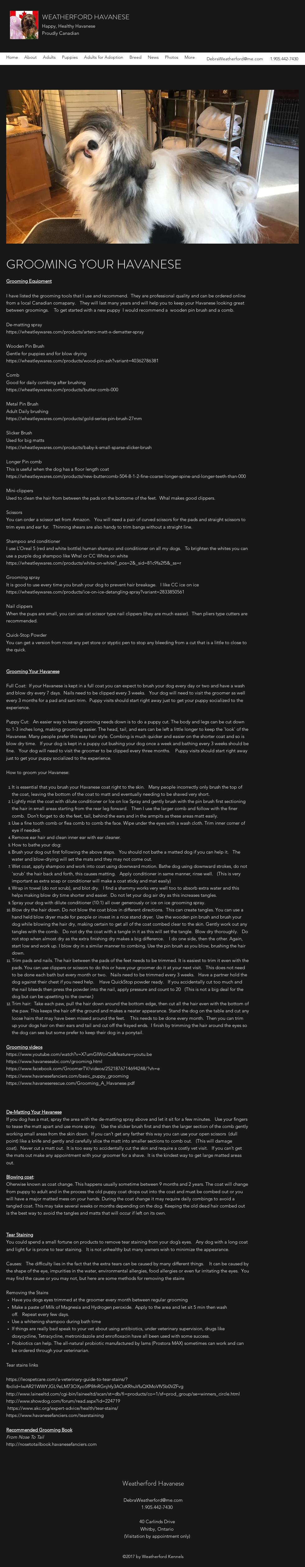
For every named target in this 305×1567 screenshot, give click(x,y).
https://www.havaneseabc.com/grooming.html (54, 1061)
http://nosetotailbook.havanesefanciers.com (51, 1444)
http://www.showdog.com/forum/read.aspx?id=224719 (63, 1401)
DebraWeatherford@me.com (235, 59)
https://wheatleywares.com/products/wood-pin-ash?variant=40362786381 (82, 361)
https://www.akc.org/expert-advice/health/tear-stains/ (62, 1408)
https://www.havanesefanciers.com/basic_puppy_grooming (67, 1076)
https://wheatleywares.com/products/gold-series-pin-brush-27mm (74, 418)
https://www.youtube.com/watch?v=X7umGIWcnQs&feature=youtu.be (79, 1054)
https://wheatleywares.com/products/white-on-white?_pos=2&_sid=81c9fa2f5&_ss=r (93, 563)
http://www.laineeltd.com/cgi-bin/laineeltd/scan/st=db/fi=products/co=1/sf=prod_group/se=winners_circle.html (123, 1394)
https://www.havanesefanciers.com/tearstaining (55, 1415)
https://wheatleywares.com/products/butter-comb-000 (62, 389)
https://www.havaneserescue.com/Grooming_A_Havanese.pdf (70, 1083)
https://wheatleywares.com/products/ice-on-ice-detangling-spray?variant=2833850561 (95, 592)
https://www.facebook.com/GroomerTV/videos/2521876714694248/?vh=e (83, 1068)
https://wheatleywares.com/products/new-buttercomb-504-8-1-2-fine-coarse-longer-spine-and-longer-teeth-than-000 (126, 476)
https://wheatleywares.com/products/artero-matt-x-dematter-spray (75, 332)
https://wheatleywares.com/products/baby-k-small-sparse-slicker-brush (79, 447)
